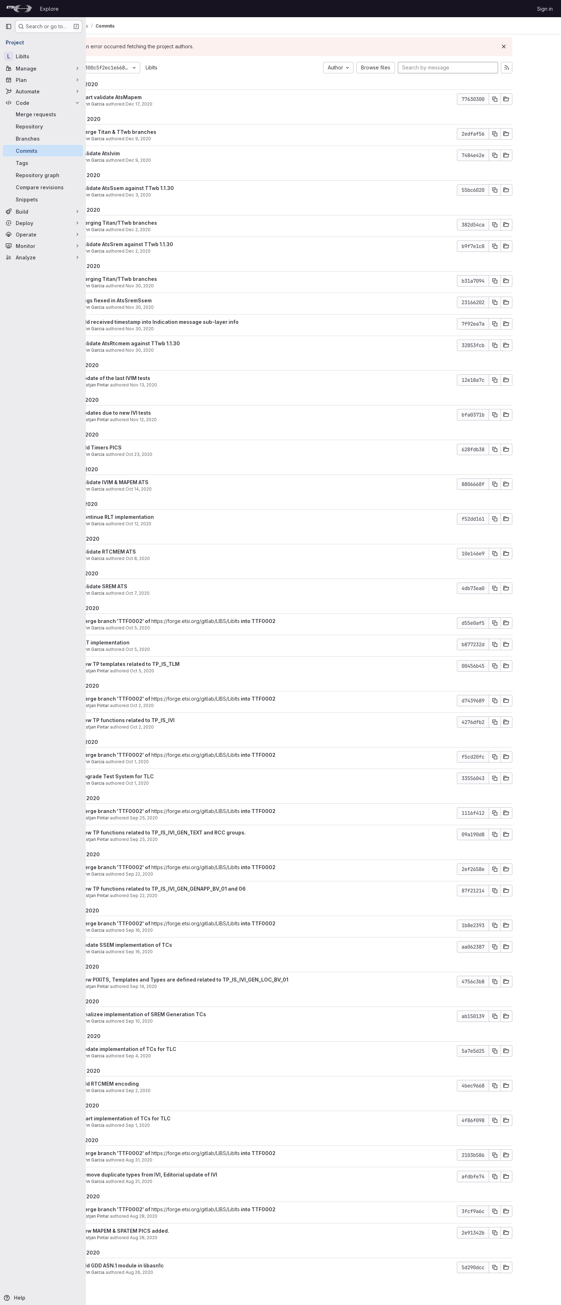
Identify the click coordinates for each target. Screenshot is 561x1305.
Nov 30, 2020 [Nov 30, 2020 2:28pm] (174, 307)
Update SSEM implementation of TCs (160, 945)
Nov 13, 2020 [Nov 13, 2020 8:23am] (177, 385)
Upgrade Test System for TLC (151, 776)
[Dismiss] (538, 46)
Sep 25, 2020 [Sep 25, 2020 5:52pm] (178, 818)
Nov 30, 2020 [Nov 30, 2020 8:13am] (174, 328)
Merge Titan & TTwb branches (152, 132)
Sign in (545, 9)
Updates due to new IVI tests (149, 413)
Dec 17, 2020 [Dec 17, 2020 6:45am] (173, 104)
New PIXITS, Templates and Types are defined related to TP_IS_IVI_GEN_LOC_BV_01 (218, 980)
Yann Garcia (126, 104)
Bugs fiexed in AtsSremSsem (150, 300)
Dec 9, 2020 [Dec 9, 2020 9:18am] (172, 160)
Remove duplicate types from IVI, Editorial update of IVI (183, 1175)
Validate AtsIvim (134, 153)
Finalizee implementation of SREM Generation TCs (177, 1014)
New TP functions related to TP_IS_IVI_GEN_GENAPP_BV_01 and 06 (197, 889)
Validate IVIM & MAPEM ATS (148, 482)
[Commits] (43, 150)
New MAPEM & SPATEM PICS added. (159, 1231)
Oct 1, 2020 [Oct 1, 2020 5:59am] (171, 761)
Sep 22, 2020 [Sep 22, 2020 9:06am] (178, 895)
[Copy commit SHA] (529, 99)
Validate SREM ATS (138, 586)
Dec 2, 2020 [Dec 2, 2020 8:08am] (172, 251)
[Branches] (43, 138)
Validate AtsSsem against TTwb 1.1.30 (161, 188)
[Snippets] (43, 199)
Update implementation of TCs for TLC (162, 1049)
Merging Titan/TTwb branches (152, 223)
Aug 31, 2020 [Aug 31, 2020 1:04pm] (173, 1160)
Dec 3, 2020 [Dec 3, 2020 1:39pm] (172, 195)
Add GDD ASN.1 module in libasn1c (156, 1265)
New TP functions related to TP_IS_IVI (161, 720)
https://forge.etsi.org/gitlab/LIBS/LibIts (230, 621)
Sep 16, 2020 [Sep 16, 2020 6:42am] (173, 930)
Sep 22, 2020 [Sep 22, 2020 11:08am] (173, 874)
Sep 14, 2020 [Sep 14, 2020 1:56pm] (177, 986)
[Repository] (43, 126)
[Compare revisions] (43, 187)
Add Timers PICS (135, 447)
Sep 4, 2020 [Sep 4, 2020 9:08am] (172, 1055)
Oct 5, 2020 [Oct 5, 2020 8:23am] (172, 627)
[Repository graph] (43, 175)
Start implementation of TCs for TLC (159, 1118)
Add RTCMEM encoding (143, 1084)
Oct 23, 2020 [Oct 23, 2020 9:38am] (173, 454)
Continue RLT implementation (151, 517)
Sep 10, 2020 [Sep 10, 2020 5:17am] (173, 1021)
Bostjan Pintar (128, 385)
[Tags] (43, 163)
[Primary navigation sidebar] (8, 26)
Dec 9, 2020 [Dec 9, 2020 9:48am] (172, 138)
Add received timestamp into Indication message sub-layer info (193, 322)
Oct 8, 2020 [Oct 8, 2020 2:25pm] (172, 558)
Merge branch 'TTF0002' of (150, 621)
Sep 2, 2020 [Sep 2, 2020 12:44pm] (172, 1090)
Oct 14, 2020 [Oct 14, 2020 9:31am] (173, 489)
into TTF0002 (292, 621)
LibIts (186, 67)
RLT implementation (139, 642)
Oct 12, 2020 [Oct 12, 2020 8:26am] (173, 523)
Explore (49, 9)
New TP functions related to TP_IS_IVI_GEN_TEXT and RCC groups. (197, 832)
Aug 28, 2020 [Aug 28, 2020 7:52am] (178, 1216)
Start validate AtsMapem (145, 97)
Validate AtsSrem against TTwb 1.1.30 (161, 244)
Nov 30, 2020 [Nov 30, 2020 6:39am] (174, 350)
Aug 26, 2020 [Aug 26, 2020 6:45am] (173, 1272)
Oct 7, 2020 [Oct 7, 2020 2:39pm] (172, 593)
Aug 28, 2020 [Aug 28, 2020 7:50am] (178, 1237)
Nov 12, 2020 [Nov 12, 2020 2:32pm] (177, 419)
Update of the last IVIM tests (149, 378)
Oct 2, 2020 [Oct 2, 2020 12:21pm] (176, 705)
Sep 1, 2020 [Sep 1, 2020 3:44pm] (172, 1125)
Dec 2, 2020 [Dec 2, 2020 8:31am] (172, 229)
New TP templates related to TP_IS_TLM (164, 664)
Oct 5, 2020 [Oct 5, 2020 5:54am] (176, 670)
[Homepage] (19, 8)
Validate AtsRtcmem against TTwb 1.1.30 (164, 343)
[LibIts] (43, 56)
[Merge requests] (43, 114)
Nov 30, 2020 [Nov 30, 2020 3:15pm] (174, 285)
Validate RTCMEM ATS (142, 552)
